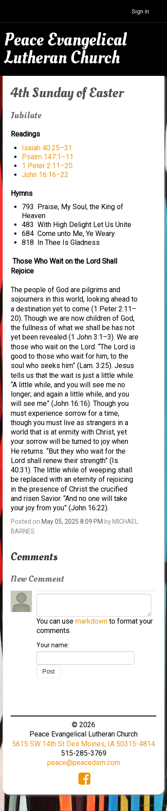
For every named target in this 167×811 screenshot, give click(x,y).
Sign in (140, 11)
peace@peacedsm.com (83, 762)
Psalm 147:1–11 (47, 157)
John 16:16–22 (45, 174)
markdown (91, 621)
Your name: (53, 645)
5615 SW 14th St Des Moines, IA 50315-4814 (83, 744)
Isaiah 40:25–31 (47, 148)
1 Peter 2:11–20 (47, 165)
